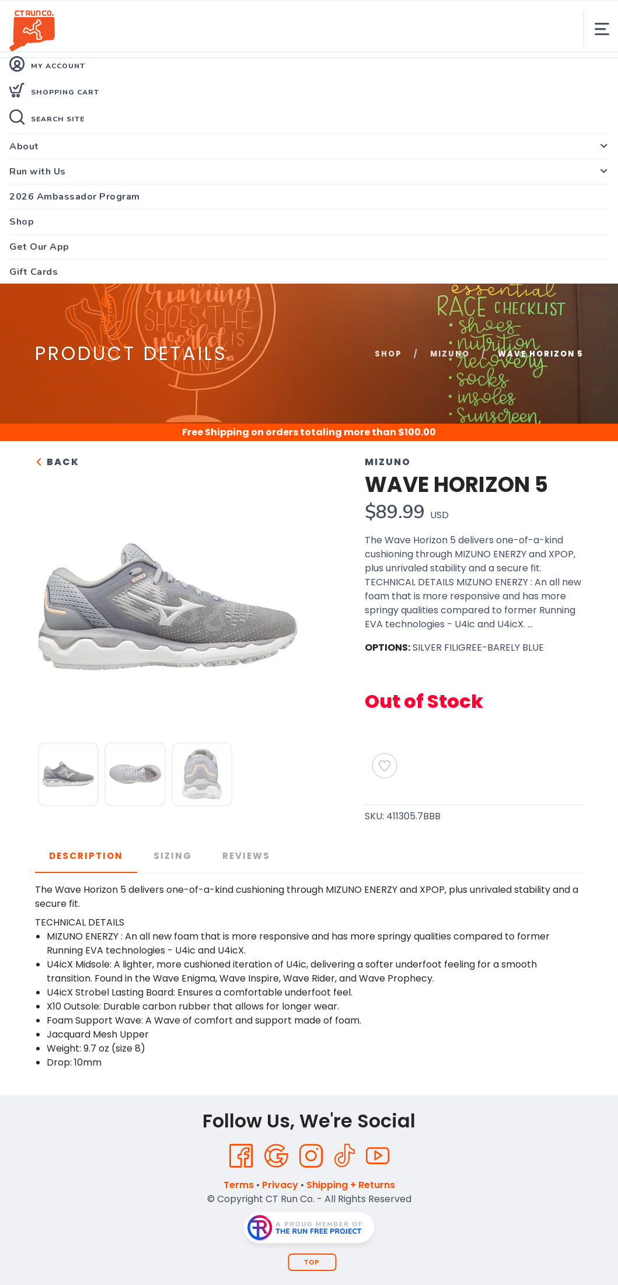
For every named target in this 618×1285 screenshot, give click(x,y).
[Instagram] (311, 1156)
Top (312, 1262)
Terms (239, 1185)
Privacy (280, 1185)
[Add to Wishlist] (384, 765)
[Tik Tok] (344, 1156)
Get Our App (39, 246)
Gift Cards (33, 272)
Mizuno (450, 353)
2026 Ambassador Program (74, 196)
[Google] (276, 1156)
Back (57, 462)
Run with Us (37, 171)
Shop (21, 221)
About (24, 146)
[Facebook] (241, 1156)
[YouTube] (377, 1156)
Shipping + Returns (350, 1185)
